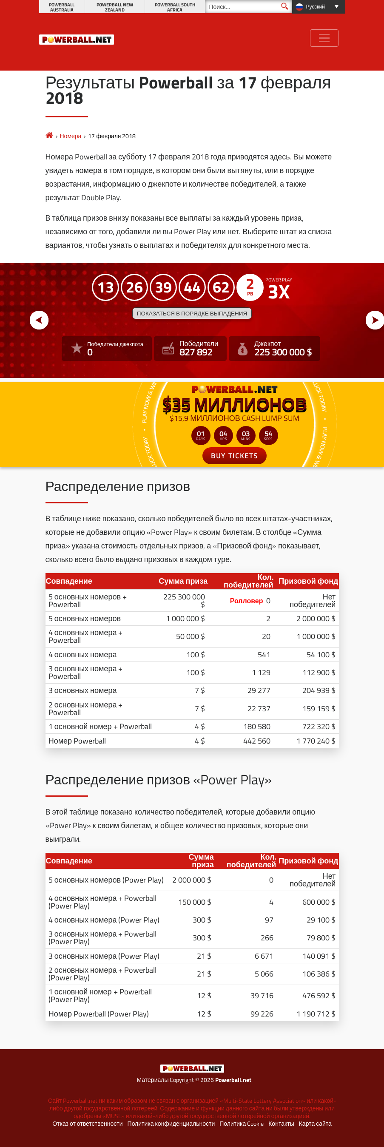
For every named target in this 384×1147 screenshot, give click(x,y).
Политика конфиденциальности (171, 1123)
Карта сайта (315, 1123)
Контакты (281, 1123)
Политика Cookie (241, 1123)
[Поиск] (248, 6)
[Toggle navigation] (324, 38)
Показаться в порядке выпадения (192, 313)
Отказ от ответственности (87, 1123)
